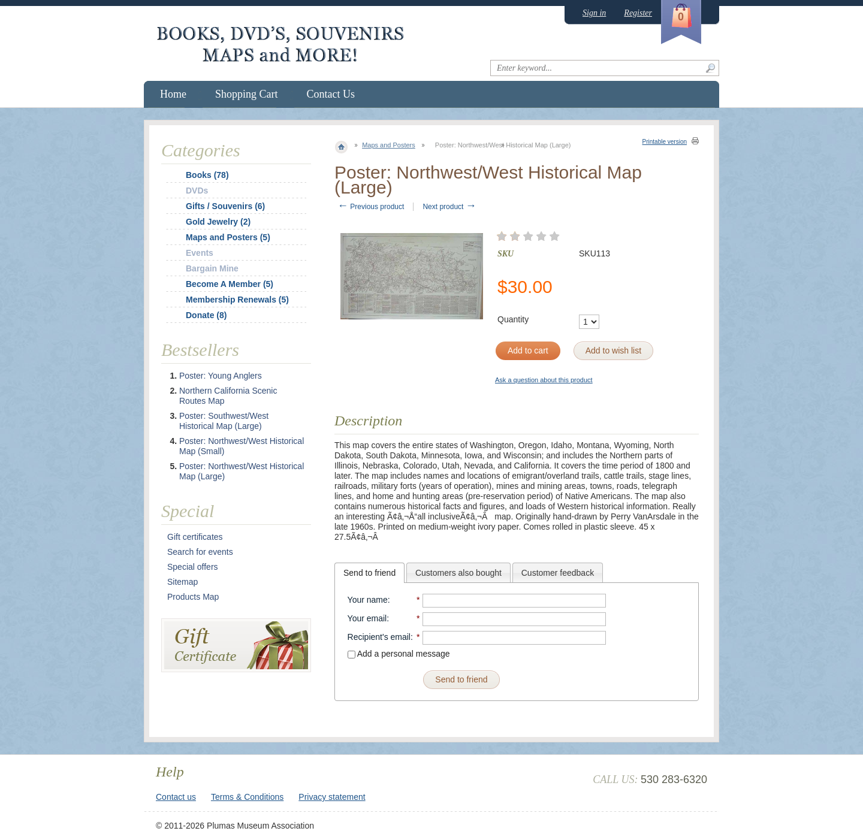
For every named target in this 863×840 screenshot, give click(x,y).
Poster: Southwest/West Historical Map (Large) (223, 421)
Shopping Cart (246, 94)
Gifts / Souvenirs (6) (225, 206)
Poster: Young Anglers (220, 375)
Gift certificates (195, 537)
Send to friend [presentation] (369, 573)
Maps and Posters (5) (228, 237)
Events (199, 253)
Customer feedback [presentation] (557, 573)
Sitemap (182, 582)
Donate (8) (206, 315)
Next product (449, 207)
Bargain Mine (212, 268)
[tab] (369, 573)
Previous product (370, 207)
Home (173, 94)
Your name (368, 600)
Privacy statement (331, 797)
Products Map (193, 597)
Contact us (176, 797)
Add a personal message (399, 653)
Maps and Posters (388, 145)
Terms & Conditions (247, 797)
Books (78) (207, 175)
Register (638, 12)
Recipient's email (379, 637)
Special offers (192, 567)
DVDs (197, 190)
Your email (367, 618)
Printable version (664, 141)
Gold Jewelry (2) (218, 221)
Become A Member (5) (229, 284)
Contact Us (331, 94)
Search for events (200, 552)
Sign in (594, 12)
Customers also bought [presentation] (458, 573)
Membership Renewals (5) (237, 299)
